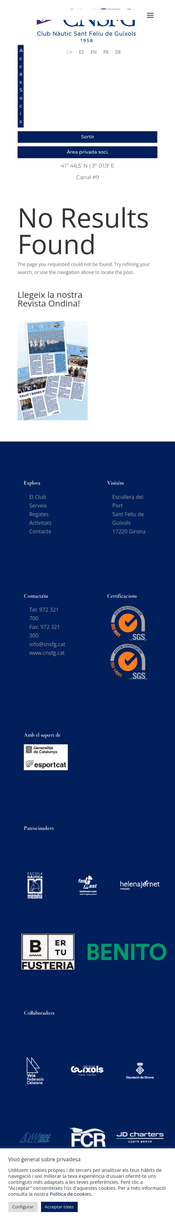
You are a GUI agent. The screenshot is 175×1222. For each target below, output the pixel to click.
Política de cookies (70, 1193)
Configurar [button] (23, 1207)
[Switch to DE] (118, 52)
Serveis (38, 505)
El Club (37, 497)
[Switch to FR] (106, 52)
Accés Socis (21, 85)
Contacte (40, 531)
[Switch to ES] (81, 52)
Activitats (40, 522)
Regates (39, 514)
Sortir (87, 137)
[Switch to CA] (69, 52)
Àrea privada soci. (88, 152)
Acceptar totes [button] (59, 1207)
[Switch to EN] (93, 52)
